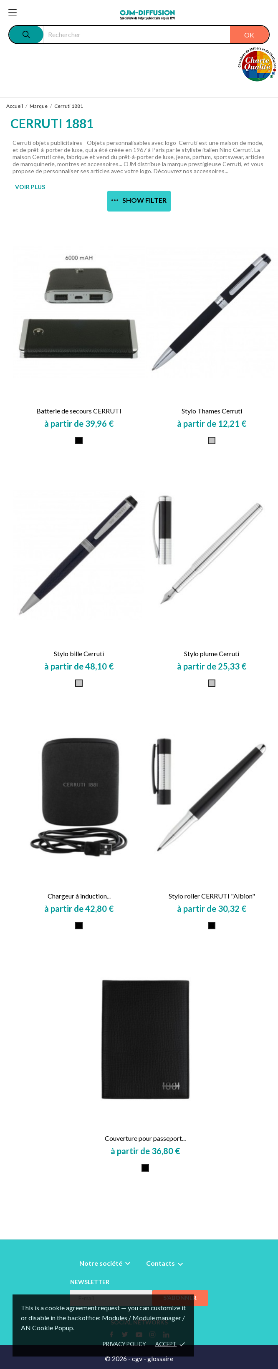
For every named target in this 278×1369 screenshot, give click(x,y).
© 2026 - (118, 1358)
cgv (137, 1358)
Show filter (139, 200)
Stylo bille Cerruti (79, 653)
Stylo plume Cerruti (211, 653)
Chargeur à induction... (79, 896)
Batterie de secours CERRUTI (78, 411)
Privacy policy (124, 1344)
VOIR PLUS (30, 186)
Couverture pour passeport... (145, 1138)
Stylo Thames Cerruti (212, 411)
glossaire (160, 1358)
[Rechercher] (156, 34)
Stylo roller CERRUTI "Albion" (212, 896)
